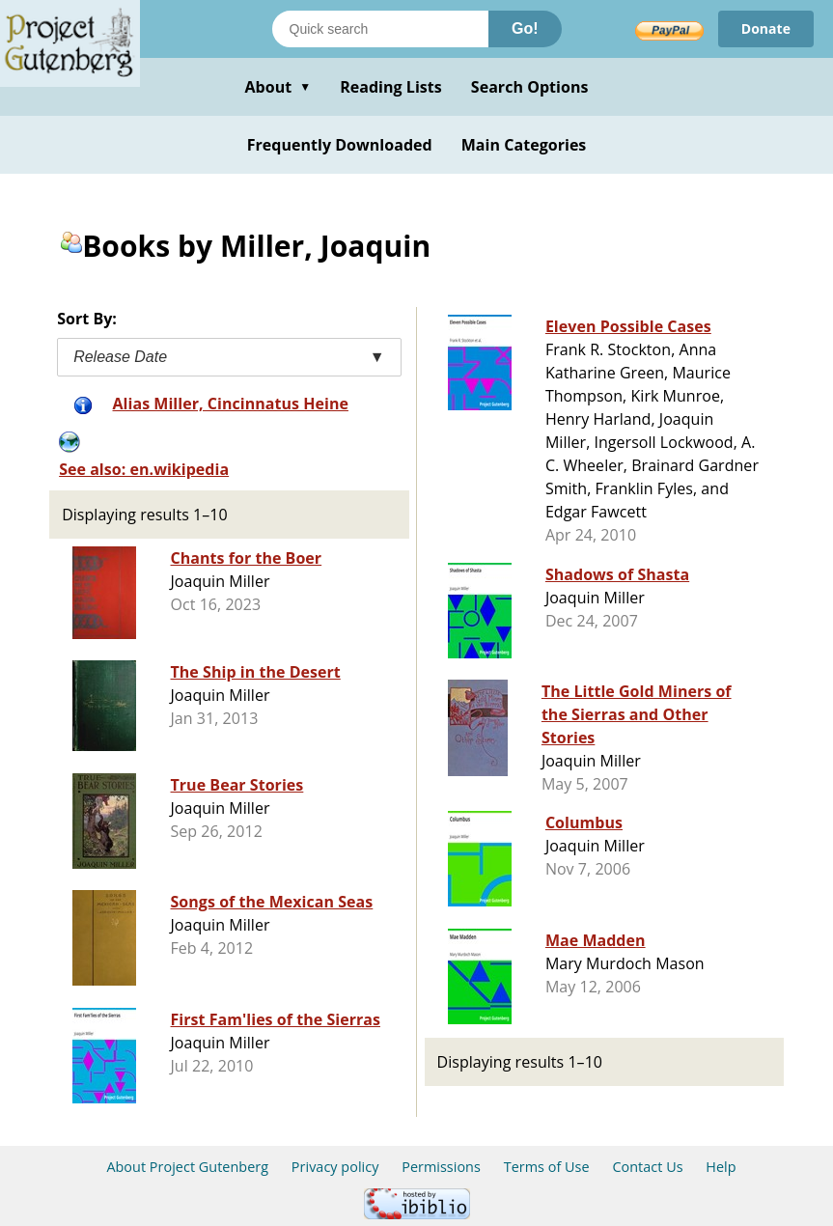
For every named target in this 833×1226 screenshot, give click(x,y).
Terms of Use (547, 1166)
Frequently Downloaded (339, 144)
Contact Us (647, 1166)
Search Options (530, 87)
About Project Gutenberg (187, 1166)
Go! (525, 28)
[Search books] (380, 29)
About (277, 86)
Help (721, 1166)
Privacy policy (335, 1166)
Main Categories (524, 144)
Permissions (441, 1166)
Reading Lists (391, 87)
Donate (766, 28)
